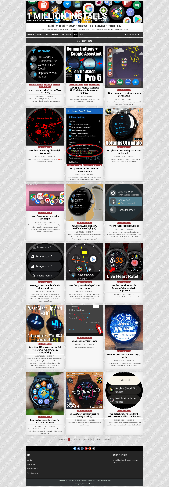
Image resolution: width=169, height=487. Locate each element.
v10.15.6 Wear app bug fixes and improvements (84, 169)
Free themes (55, 34)
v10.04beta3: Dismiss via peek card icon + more (84, 286)
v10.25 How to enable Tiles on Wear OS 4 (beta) (45, 91)
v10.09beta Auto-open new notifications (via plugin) (84, 227)
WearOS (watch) (45, 87)
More (81, 34)
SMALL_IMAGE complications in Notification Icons (45, 286)
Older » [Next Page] (99, 439)
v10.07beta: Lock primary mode (124, 225)
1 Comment (130, 99)
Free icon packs (66, 34)
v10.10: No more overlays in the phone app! (45, 217)
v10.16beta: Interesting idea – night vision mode (45, 151)
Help (47, 34)
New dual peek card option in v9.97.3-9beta (124, 355)
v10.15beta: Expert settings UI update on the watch (124, 151)
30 (92, 439)
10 (85, 439)
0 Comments (50, 96)
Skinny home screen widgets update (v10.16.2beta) (124, 94)
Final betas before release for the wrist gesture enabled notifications (124, 415)
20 (88, 439)
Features (39, 34)
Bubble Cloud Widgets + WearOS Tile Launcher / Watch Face (84, 25)
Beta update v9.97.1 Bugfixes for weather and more (45, 421)
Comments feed (32, 469)
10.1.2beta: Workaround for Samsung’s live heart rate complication (124, 288)
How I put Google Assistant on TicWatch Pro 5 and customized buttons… (84, 90)
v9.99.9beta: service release (84, 340)
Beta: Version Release (76, 84)
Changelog (30, 34)
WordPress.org (32, 473)
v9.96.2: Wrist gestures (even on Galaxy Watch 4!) (84, 415)
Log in (29, 460)
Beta (75, 34)
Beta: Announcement (36, 84)
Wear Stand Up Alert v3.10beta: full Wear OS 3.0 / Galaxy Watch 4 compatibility (45, 350)
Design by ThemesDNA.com (84, 484)
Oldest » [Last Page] (107, 439)
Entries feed (31, 464)
